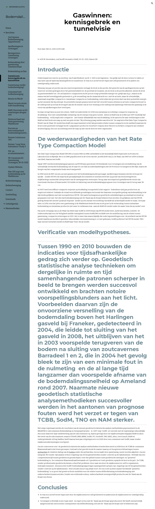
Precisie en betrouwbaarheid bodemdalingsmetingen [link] (18, 130)
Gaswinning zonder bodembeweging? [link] (17, 86)
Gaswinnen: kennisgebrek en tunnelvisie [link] (16, 78)
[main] (92, 21)
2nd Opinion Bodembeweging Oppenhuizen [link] (15, 39)
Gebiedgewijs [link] (12, 204)
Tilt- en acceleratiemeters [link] (16, 152)
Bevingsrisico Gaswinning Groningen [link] (14, 55)
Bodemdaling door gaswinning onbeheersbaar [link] (16, 64)
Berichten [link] (10, 33)
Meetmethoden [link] (12, 208)
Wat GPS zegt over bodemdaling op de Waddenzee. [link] (16, 174)
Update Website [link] (15, 167)
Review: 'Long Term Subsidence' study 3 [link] (17, 145)
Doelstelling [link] (11, 194)
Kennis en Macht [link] (15, 99)
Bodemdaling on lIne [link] (17, 71)
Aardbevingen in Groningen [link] (15, 47)
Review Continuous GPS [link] (16, 138)
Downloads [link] (11, 199)
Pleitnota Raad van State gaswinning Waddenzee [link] (16, 121)
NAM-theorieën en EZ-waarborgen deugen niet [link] (18, 112)
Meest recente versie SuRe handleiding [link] (17, 104)
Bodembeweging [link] (13, 181)
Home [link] (8, 28)
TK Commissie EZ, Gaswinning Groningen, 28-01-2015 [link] (18, 160)
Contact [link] (9, 190)
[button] (152, 3)
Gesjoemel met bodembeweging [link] (15, 93)
